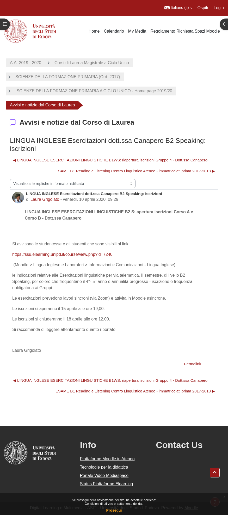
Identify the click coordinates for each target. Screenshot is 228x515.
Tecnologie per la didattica (104, 467)
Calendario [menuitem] (114, 31)
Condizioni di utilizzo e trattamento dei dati (114, 504)
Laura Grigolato (44, 199)
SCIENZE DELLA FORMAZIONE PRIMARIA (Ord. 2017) (67, 77)
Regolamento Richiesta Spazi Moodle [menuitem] (185, 31)
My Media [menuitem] (137, 31)
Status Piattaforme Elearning (106, 484)
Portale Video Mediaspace (104, 475)
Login (219, 7)
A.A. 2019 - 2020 (25, 62)
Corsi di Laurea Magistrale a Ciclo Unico (91, 62)
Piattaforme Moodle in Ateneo (107, 459)
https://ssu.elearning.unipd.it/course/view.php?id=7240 (62, 254)
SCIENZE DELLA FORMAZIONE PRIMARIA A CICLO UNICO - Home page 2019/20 (93, 91)
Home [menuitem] (94, 31)
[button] (178, 8)
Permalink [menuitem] (192, 364)
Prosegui (114, 510)
